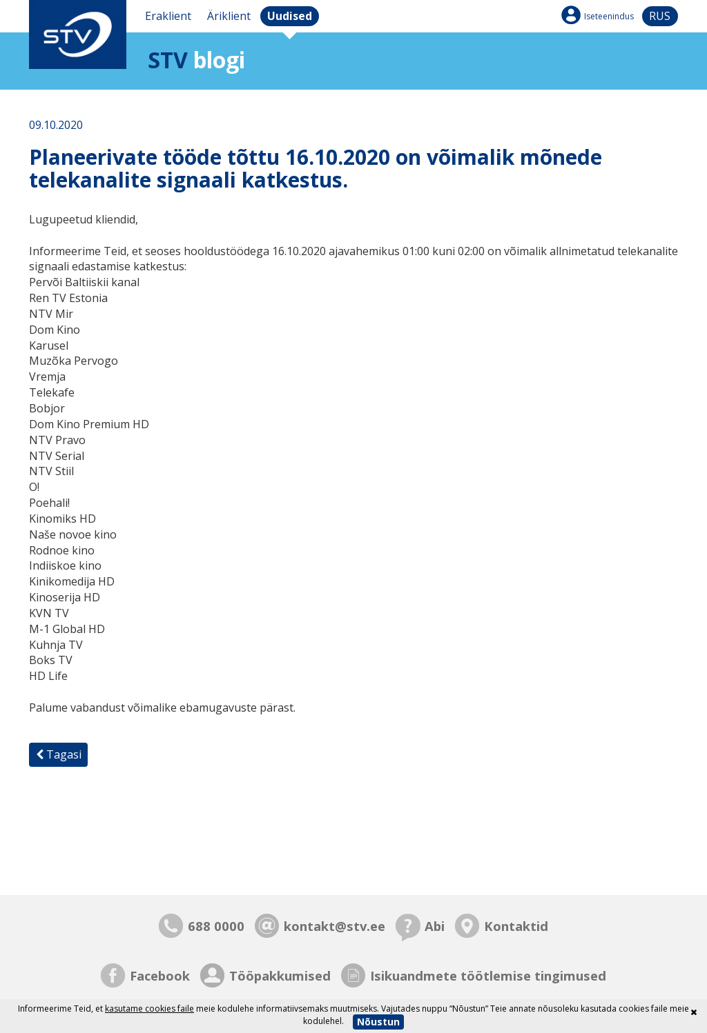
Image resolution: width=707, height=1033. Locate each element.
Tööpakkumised (280, 975)
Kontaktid (516, 925)
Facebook (160, 975)
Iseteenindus (609, 16)
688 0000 (216, 925)
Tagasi (58, 754)
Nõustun (378, 1021)
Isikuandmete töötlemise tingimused (488, 975)
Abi (435, 925)
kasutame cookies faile (149, 1008)
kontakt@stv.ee (334, 925)
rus (659, 15)
